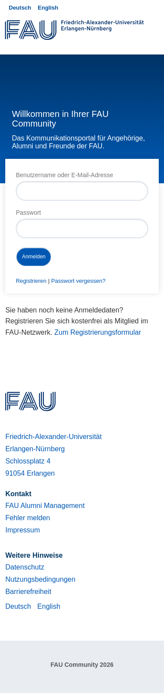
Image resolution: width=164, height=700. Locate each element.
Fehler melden (27, 518)
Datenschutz (24, 567)
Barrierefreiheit (28, 591)
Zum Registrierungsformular (97, 332)
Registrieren (31, 281)
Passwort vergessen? (78, 281)
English (48, 7)
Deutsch (20, 7)
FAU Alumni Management (44, 505)
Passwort (28, 212)
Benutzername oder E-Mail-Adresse (64, 175)
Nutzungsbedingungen (40, 579)
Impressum (22, 530)
